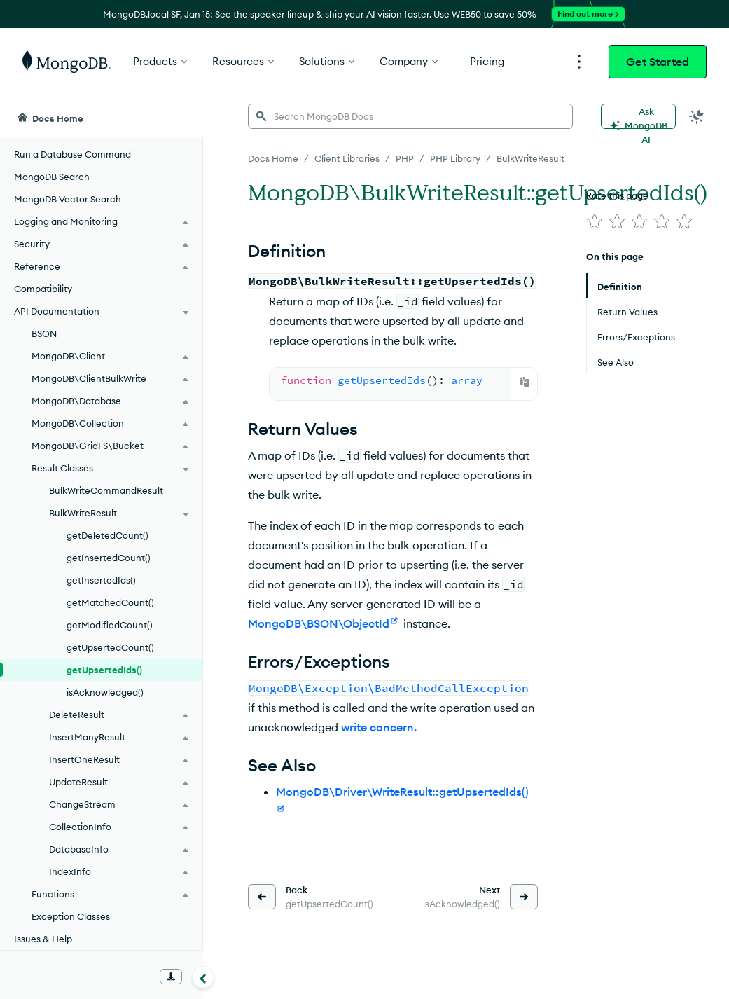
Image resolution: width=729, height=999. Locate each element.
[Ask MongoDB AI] (638, 116)
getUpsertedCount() (110, 647)
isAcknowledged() (105, 692)
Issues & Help (43, 938)
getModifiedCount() (110, 625)
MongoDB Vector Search (67, 199)
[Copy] (524, 382)
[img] (594, 221)
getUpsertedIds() (104, 669)
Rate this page (617, 195)
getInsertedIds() (101, 580)
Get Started (657, 62)
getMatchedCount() (110, 602)
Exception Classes (71, 916)
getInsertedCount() (109, 557)
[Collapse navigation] (203, 977)
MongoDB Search (52, 176)
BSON (44, 333)
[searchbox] (410, 116)
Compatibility (43, 288)
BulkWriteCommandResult (106, 490)
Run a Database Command (72, 154)
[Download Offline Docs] (171, 976)
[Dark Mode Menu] (697, 116)
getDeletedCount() (107, 535)
